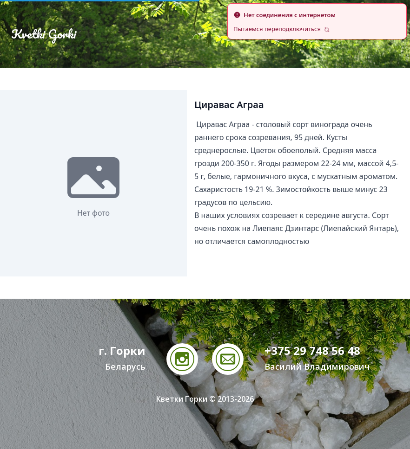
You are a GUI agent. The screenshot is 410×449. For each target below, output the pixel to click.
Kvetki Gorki (43, 34)
